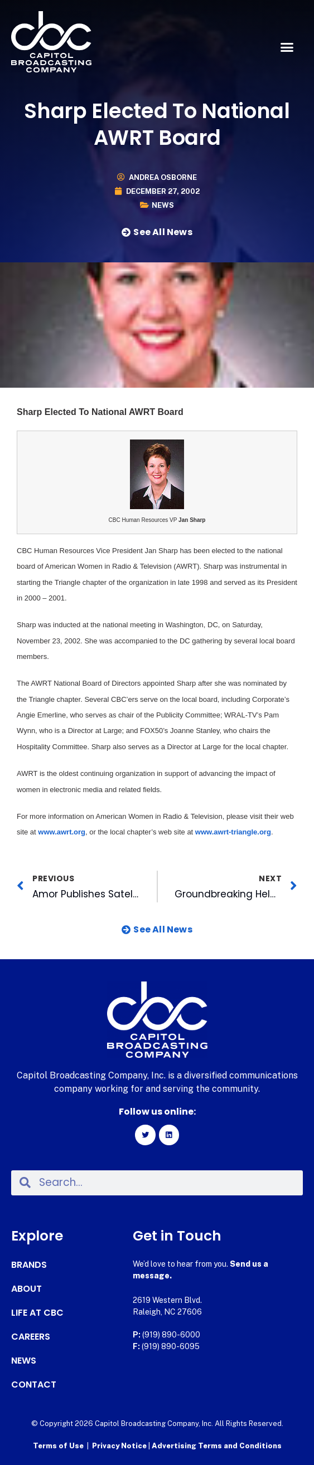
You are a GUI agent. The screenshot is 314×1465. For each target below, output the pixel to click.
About (26, 1289)
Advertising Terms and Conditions (217, 1446)
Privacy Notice (120, 1446)
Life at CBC (37, 1312)
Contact (33, 1384)
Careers (30, 1336)
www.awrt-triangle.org (233, 832)
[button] (286, 47)
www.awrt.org (61, 832)
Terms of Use (58, 1446)
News (163, 205)
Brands (29, 1265)
